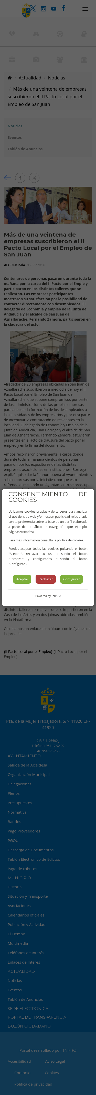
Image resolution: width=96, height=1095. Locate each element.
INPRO (56, 596)
